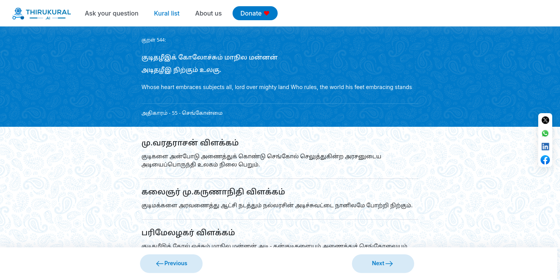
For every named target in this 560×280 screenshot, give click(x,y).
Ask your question (111, 13)
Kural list (167, 13)
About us (208, 13)
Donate (255, 13)
